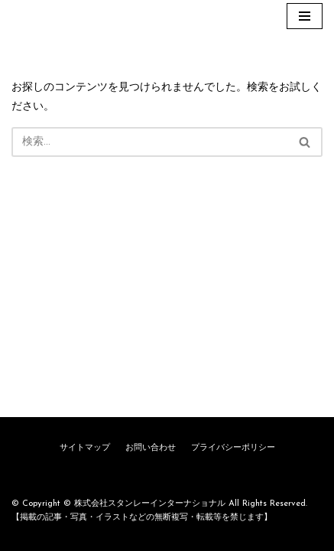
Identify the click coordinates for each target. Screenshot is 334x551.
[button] (304, 142)
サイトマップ (85, 448)
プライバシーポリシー (233, 448)
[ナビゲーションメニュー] (305, 16)
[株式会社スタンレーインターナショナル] (57, 16)
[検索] (149, 142)
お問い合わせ (150, 448)
